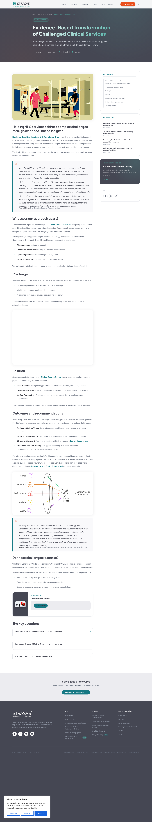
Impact (95, 4)
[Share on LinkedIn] (105, 196)
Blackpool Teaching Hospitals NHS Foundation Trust (36, 137)
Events (103, 4)
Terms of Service (82, 752)
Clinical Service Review (51, 377)
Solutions (75, 4)
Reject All (27, 813)
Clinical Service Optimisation (101, 721)
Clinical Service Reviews (60, 225)
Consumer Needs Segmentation (76, 737)
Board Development (98, 731)
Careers (120, 730)
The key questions (110, 105)
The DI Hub (128, 4)
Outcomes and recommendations (115, 98)
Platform (64, 4)
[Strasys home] (21, 4)
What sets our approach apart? (114, 87)
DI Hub (40, 14)
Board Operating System (73, 733)
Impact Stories (123, 715)
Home (34, 14)
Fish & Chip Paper (124, 723)
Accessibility (122, 752)
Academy (85, 4)
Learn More (41, 605)
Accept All (41, 813)
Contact (120, 734)
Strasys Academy (100, 735)
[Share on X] (111, 196)
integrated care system (79, 441)
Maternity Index (70, 719)
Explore (106, 180)
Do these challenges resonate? (114, 102)
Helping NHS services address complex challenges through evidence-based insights (118, 82)
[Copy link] (116, 196)
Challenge (108, 91)
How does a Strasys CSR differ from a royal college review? (53, 644)
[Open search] (138, 4)
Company (112, 4)
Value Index (69, 715)
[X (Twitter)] (20, 734)
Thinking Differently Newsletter (128, 727)
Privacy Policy (69, 752)
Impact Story (48, 14)
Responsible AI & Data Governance (103, 752)
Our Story (121, 719)
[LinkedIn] (14, 734)
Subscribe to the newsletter (76, 692)
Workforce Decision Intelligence (75, 723)
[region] (27, 807)
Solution (107, 94)
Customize (13, 813)
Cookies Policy (134, 752)
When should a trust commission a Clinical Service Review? (53, 631)
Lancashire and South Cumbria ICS (47, 466)
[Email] (32, 734)
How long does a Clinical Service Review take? (53, 656)
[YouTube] (26, 734)
